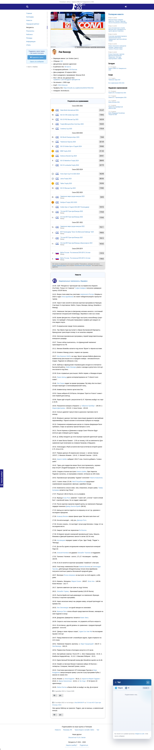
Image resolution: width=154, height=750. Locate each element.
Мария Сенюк (76, 581)
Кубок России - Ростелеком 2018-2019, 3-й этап (75, 252)
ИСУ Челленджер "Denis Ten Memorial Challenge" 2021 (77, 232)
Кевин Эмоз (84, 617)
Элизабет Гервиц (63, 591)
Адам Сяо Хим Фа (85, 631)
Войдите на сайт (139, 734)
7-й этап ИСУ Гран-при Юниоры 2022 (71, 211)
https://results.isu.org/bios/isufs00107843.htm (79, 88)
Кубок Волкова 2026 (114, 102)
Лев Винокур (56, 646)
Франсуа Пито (62, 611)
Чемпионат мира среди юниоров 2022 (72, 226)
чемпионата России (87, 294)
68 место (68, 67)
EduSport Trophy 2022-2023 (68, 202)
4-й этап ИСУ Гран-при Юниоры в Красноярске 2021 (76, 243)
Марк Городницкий (87, 644)
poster (115, 17)
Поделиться (84, 745)
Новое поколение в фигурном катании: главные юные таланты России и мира (117, 47)
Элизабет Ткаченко (84, 553)
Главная (29, 13)
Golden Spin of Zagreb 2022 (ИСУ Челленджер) (74, 207)
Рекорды (29, 38)
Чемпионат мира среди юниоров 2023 (72, 196)
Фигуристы (30, 27)
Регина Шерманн (69, 575)
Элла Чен (91, 581)
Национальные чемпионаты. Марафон (73, 281)
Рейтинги (29, 34)
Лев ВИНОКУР (79, 702)
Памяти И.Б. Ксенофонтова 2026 (117, 93)
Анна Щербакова (67, 296)
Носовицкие (61, 540)
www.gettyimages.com (83, 47)
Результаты (30, 31)
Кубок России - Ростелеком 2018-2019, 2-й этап (75, 258)
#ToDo (28, 45)
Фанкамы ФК (67, 730)
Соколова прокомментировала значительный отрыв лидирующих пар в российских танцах (117, 38)
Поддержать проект (37, 57)
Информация (31, 41)
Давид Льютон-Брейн (73, 506)
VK (127, 688)
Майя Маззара (71, 367)
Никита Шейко (81, 471)
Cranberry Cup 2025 (66, 129)
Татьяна (93, 47)
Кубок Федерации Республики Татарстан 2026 (116, 113)
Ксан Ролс (66, 498)
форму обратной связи (59, 265)
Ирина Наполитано (65, 681)
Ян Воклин (82, 530)
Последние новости (115, 14)
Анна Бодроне (69, 679)
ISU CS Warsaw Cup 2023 (68, 188)
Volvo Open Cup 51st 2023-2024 (70, 174)
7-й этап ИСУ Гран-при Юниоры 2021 (71, 237)
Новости (29, 20)
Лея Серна (60, 383)
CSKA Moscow (62, 85)
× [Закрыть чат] (148, 682)
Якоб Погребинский (79, 481)
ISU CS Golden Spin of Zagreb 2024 (71, 146)
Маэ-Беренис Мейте (64, 356)
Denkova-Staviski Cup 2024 (68, 156)
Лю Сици (82, 681)
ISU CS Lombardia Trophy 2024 (69, 165)
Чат (98, 730)
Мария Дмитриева (58, 408)
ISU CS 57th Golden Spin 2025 (69, 115)
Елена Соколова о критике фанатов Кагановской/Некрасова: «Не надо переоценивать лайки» (116, 56)
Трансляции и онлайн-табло (84, 730)
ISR (61, 61)
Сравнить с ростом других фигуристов (66, 79)
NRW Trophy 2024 (65, 151)
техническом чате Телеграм (82, 265)
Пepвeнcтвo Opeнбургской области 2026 (115, 107)
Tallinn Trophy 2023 (66, 183)
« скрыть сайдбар (32, 66)
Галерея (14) (101, 47)
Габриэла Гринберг (88, 406)
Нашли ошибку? (2, 478)
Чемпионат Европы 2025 (68, 142)
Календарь (30, 17)
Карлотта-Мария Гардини (90, 679)
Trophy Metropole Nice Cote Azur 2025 (72, 124)
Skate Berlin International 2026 (69, 110)
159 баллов (73, 69)
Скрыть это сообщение (37, 61)
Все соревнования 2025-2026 (116, 83)
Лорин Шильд (61, 377)
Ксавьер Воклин (62, 516)
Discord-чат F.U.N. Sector (77, 737)
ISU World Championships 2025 (69, 137)
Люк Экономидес (63, 607)
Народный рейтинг (32, 24)
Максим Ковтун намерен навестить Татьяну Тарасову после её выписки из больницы (117, 21)
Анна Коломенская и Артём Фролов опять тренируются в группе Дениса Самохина (117, 29)
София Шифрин (80, 288)
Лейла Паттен (62, 687)
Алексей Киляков (63, 553)
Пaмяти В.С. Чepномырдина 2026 (117, 97)
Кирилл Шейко (62, 459)
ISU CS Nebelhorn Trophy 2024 (69, 160)
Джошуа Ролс (81, 520)
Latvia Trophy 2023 (66, 178)
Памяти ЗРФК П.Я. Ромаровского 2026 (83, 2)
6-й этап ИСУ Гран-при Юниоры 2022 (71, 217)
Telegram (119, 688)
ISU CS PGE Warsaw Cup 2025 (69, 119)
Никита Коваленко (96, 478)
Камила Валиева (85, 566)
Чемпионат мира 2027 (114, 80)
